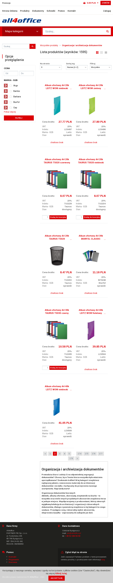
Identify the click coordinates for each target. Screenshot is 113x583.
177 (100, 453)
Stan (44, 135)
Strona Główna (9, 11)
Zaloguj (107, 11)
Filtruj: (93, 64)
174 (79, 453)
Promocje (6, 3)
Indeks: (45, 129)
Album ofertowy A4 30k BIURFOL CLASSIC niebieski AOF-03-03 (91, 238)
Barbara (17, 96)
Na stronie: (45, 64)
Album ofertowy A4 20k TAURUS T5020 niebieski (91, 161)
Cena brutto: (48, 122)
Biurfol (16, 102)
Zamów (105, 3)
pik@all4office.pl (74, 533)
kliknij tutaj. (61, 573)
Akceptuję (57, 578)
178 (71, 458)
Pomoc (61, 11)
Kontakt (72, 11)
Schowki (51, 11)
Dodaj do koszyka (58, 217)
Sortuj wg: (70, 64)
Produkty (24, 11)
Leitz (69, 132)
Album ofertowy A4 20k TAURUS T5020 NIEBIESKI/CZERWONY (57, 238)
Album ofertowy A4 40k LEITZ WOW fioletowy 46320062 (91, 312)
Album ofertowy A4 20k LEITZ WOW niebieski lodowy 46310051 (57, 87)
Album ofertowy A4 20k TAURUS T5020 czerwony (57, 161)
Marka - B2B (47, 132)
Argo (15, 85)
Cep (15, 107)
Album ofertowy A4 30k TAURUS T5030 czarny (57, 311)
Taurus (68, 206)
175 (86, 453)
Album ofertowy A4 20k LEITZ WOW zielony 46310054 (91, 87)
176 (93, 453)
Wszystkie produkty (49, 45)
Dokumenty (38, 11)
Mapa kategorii (21, 31)
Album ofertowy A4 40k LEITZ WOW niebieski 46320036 (57, 388)
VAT (44, 126)
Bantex (16, 91)
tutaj (103, 559)
